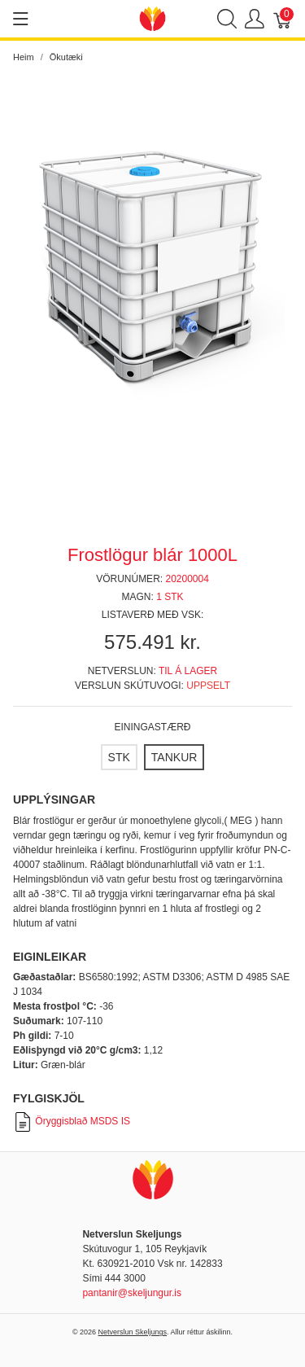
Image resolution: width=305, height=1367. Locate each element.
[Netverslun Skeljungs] (153, 17)
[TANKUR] (174, 757)
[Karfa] (283, 19)
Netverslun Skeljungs (133, 1332)
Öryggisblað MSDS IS (71, 1121)
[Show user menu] (254, 19)
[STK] (119, 757)
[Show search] (227, 19)
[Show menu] (20, 18)
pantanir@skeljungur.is (131, 1293)
